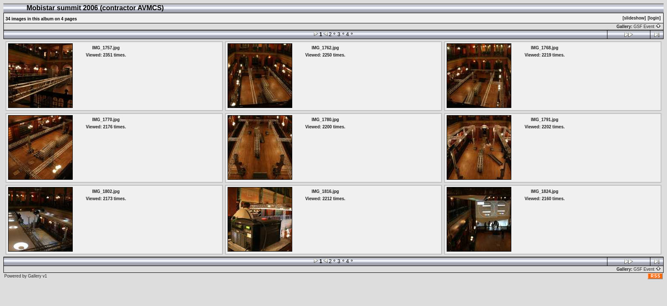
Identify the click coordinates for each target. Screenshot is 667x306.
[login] (654, 18)
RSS (655, 276)
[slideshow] (634, 18)
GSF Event (647, 26)
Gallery (35, 276)
